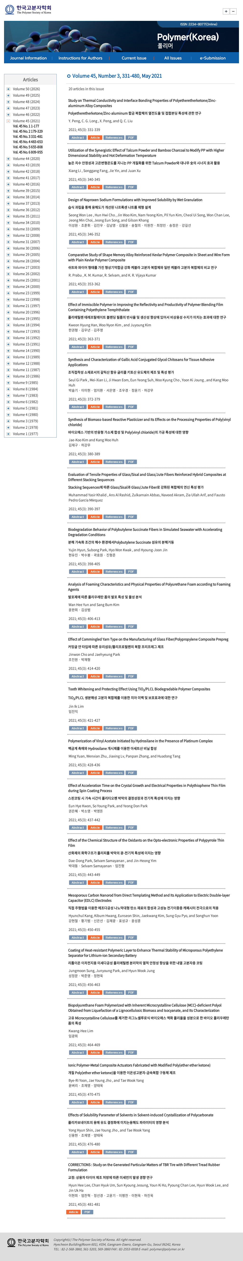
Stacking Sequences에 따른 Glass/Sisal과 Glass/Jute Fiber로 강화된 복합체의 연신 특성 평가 (136, 487)
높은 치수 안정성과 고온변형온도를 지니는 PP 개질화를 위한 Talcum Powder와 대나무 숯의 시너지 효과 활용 (144, 162)
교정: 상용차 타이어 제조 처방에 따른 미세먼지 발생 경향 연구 (110, 1177)
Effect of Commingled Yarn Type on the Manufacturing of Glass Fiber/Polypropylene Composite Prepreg (148, 639)
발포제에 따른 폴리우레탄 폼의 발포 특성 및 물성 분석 (105, 596)
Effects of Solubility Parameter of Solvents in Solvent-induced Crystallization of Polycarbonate (140, 1114)
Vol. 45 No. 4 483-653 (28, 141)
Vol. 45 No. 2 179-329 (28, 131)
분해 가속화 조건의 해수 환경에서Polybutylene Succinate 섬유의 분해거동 (121, 542)
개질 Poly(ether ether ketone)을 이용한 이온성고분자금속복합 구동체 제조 (122, 1072)
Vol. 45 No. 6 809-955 (28, 152)
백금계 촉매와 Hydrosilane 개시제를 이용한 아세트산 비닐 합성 (112, 748)
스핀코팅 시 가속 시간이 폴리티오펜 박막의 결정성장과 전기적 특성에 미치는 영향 (124, 798)
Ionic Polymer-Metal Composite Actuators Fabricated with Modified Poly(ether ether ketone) (139, 1065)
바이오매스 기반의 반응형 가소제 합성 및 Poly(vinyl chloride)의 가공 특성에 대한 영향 (128, 432)
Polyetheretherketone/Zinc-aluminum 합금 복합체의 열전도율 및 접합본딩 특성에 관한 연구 (134, 113)
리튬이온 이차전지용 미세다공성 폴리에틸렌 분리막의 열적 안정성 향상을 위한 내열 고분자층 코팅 (135, 962)
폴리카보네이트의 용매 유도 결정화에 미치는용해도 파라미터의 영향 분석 (118, 1122)
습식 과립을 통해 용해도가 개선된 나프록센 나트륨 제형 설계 (109, 207)
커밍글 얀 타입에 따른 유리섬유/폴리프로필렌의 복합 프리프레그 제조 (116, 646)
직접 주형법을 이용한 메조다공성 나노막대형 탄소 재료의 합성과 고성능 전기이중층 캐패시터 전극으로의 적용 (143, 907)
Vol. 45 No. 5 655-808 (28, 146)
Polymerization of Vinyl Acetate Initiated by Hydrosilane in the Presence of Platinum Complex (140, 740)
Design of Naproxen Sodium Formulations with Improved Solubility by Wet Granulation (135, 199)
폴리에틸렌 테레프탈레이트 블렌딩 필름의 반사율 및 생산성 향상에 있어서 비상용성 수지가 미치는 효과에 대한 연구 (147, 317)
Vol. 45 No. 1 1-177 (26, 125)
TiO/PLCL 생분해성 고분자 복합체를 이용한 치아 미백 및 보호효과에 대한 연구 (123, 697)
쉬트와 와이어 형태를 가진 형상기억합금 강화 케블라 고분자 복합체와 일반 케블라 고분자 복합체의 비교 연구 (142, 267)
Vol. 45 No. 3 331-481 (28, 136)
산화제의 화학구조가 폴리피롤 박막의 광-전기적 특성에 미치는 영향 (114, 852)
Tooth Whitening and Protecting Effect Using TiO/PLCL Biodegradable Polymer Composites (139, 688)
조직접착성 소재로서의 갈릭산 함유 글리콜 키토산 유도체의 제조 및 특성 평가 (121, 372)
